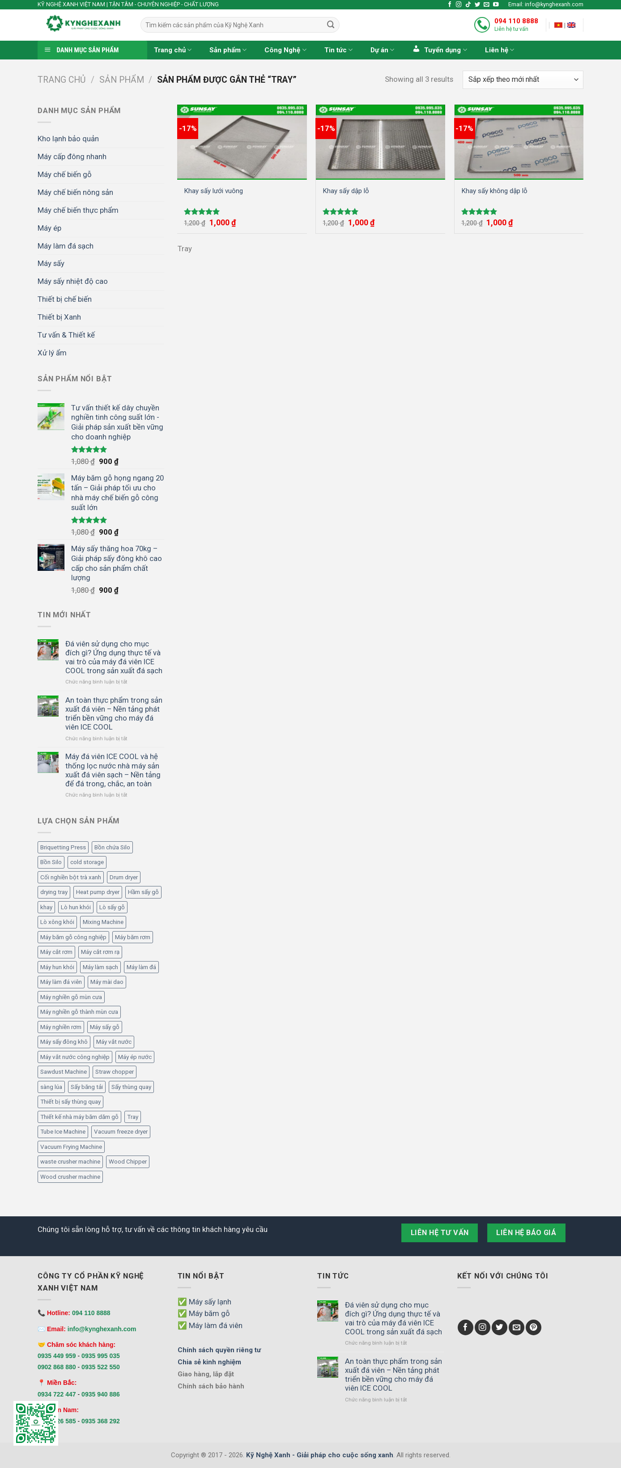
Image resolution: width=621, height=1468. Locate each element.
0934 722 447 (57, 1394)
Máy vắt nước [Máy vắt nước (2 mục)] (114, 1041)
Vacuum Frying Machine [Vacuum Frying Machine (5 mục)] (71, 1146)
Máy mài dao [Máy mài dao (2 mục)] (106, 982)
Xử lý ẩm (52, 352)
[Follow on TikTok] (468, 5)
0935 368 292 (100, 1421)
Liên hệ (499, 50)
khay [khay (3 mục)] (46, 907)
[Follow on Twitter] (478, 5)
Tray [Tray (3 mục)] (132, 1117)
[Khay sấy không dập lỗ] (519, 142)
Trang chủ (172, 50)
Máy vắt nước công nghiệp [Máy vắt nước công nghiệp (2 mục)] (75, 1057)
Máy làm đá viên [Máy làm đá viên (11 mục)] (61, 982)
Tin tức (338, 50)
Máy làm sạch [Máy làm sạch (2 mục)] (100, 967)
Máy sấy (51, 263)
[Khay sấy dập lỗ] (380, 142)
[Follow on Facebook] (450, 5)
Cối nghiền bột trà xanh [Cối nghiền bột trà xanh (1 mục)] (70, 877)
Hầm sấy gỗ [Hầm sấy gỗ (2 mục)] (143, 892)
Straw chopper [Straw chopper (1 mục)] (114, 1071)
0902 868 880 (57, 1367)
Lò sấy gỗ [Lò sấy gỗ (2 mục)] (112, 907)
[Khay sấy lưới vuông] (242, 142)
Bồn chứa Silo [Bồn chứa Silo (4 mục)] (112, 847)
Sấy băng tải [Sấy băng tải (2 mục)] (87, 1087)
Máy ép (49, 228)
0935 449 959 (57, 1355)
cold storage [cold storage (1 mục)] (87, 862)
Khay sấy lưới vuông (213, 191)
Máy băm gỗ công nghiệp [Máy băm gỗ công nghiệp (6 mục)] (73, 937)
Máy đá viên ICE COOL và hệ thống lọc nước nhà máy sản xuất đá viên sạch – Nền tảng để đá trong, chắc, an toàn (113, 770)
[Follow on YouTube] (496, 5)
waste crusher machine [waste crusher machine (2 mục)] (70, 1161)
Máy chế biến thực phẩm (78, 210)
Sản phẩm (228, 50)
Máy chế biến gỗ (65, 174)
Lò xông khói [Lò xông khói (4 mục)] (57, 922)
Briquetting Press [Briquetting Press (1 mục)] (63, 847)
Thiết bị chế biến (65, 299)
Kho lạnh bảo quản (68, 138)
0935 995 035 (100, 1355)
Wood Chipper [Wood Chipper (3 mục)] (128, 1161)
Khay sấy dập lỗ (346, 191)
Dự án (382, 50)
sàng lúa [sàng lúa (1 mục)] (51, 1087)
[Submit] (331, 25)
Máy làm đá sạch (66, 245)
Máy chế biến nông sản (75, 192)
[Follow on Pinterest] (533, 1327)
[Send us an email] (486, 5)
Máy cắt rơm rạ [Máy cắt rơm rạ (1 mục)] (100, 952)
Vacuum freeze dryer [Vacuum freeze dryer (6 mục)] (121, 1131)
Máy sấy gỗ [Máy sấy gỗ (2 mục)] (104, 1027)
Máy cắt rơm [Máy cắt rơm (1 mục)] (56, 952)
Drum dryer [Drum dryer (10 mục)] (124, 877)
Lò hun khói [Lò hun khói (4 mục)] (76, 907)
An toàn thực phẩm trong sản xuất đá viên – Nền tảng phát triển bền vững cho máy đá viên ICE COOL (113, 713)
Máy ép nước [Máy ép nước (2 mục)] (135, 1057)
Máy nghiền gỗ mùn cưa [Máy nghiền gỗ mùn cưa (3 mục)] (71, 997)
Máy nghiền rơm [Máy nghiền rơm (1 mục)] (60, 1027)
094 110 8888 (516, 21)
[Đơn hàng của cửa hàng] (523, 80)
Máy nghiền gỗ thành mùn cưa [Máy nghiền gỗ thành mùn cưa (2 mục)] (79, 1011)
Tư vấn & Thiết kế (66, 334)
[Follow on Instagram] (459, 5)
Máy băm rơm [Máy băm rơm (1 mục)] (132, 937)
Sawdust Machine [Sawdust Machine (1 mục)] (63, 1071)
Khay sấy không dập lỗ (494, 191)
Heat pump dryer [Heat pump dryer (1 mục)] (97, 892)
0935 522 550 (100, 1367)
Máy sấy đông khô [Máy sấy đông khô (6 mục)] (64, 1041)
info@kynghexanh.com (102, 1329)
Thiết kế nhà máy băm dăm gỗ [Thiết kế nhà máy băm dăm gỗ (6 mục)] (79, 1117)
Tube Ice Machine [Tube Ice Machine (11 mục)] (62, 1131)
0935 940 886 (100, 1394)
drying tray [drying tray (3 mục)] (54, 892)
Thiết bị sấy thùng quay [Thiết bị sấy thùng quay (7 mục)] (70, 1101)
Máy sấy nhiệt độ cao (73, 281)
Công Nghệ (285, 50)
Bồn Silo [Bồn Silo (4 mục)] (51, 862)
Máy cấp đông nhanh (72, 156)
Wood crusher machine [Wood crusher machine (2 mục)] (70, 1176)
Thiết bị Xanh (59, 316)
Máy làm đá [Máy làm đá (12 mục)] (141, 967)
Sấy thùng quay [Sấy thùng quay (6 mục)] (131, 1087)
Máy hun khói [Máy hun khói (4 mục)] (57, 967)
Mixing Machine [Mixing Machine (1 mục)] (103, 922)
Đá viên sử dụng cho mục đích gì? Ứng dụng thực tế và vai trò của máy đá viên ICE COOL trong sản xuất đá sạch (113, 657)
